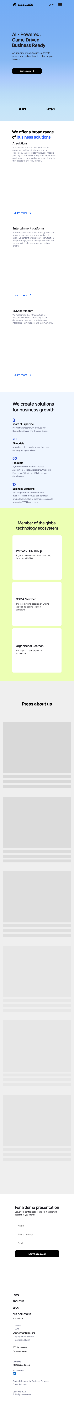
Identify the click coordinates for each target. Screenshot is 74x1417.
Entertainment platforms (24, 1333)
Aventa (18, 1325)
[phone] (37, 1234)
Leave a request (37, 1253)
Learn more (22, 374)
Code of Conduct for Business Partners (30, 1381)
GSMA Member (26, 599)
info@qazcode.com (21, 1365)
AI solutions (18, 1318)
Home (16, 1294)
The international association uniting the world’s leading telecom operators (32, 607)
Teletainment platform (24, 1336)
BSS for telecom (20, 1347)
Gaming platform (22, 1340)
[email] (37, 1243)
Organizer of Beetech (30, 646)
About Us (18, 1301)
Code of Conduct (20, 1384)
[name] (37, 1225)
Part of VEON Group (29, 551)
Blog (16, 1307)
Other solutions (20, 1351)
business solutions (34, 137)
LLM (17, 1328)
